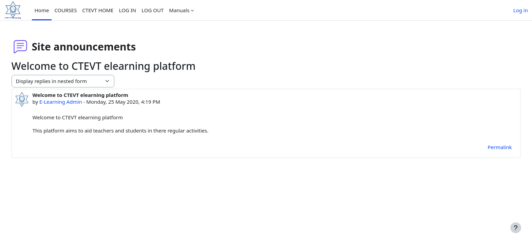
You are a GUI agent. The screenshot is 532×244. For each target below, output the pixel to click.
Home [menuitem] (42, 10)
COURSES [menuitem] (65, 10)
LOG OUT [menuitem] (152, 10)
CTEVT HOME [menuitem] (97, 10)
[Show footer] (515, 227)
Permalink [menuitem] (487, 147)
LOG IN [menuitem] (127, 10)
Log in (520, 10)
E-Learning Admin (73, 101)
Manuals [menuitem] (179, 10)
